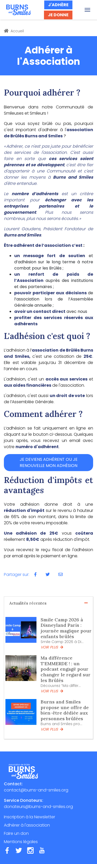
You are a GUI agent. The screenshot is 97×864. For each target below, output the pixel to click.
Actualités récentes (48, 603)
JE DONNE (58, 15)
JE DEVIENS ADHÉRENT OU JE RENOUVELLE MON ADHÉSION (49, 462)
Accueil (14, 31)
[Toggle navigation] (87, 9)
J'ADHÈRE (58, 5)
